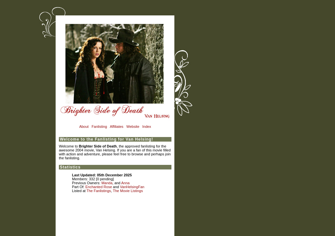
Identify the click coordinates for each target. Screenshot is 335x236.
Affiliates (116, 126)
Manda (107, 183)
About (84, 126)
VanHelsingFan (132, 187)
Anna (125, 183)
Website (132, 126)
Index (146, 126)
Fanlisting (99, 126)
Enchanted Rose (98, 187)
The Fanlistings (98, 191)
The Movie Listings (128, 191)
